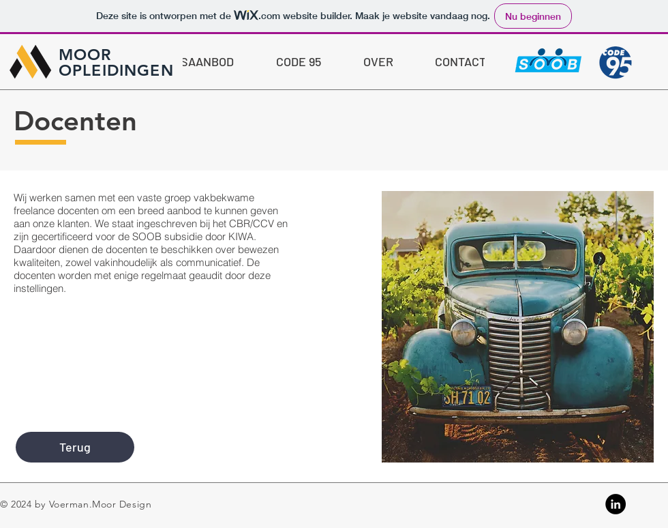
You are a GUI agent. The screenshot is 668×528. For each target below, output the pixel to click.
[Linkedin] (615, 504)
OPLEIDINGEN (116, 70)
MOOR (85, 54)
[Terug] (75, 447)
